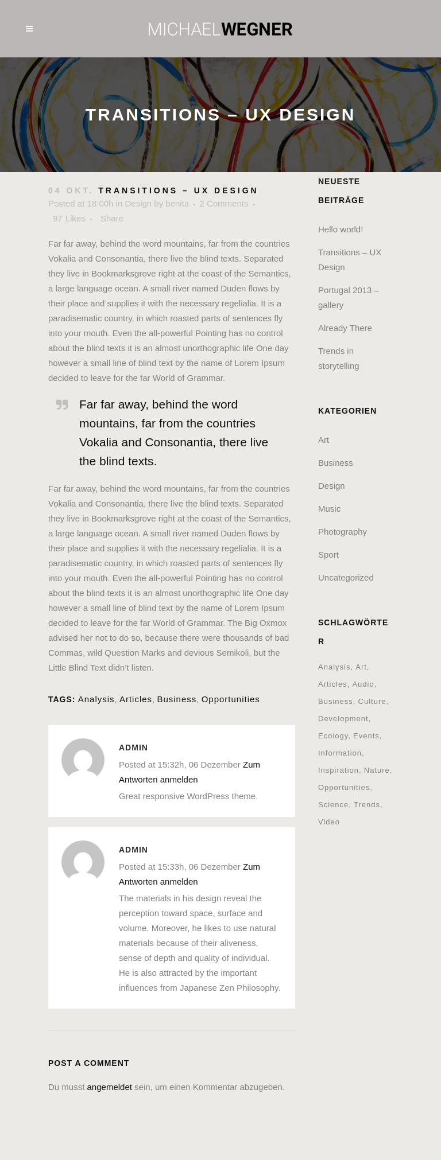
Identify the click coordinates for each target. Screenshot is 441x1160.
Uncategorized (346, 577)
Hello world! (340, 229)
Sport (328, 554)
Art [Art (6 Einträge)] (361, 667)
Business (176, 699)
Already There (345, 328)
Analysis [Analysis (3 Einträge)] (334, 667)
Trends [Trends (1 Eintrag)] (367, 804)
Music (329, 508)
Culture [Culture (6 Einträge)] (372, 701)
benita (177, 203)
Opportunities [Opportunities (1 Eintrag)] (344, 787)
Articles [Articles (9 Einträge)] (332, 684)
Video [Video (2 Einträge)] (329, 822)
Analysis (96, 699)
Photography (342, 531)
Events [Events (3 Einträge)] (366, 735)
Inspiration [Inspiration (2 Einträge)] (338, 770)
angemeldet (109, 1087)
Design (138, 203)
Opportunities (231, 699)
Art (323, 440)
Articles (135, 699)
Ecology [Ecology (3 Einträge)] (333, 735)
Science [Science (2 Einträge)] (333, 804)
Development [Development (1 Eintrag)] (343, 718)
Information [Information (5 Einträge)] (340, 753)
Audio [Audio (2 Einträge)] (363, 684)
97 (69, 219)
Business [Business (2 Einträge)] (335, 701)
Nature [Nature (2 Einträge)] (377, 770)
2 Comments (223, 203)
